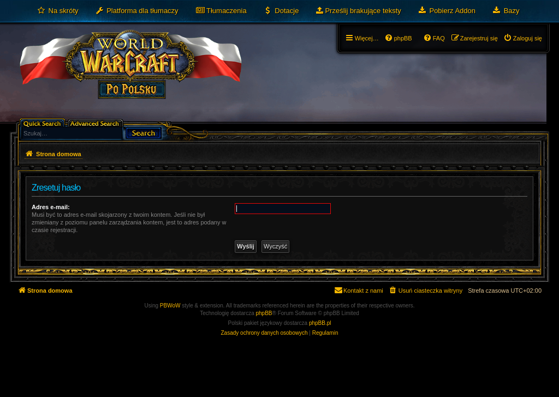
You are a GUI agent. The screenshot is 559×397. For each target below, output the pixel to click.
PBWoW (170, 306)
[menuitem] (58, 11)
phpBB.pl (320, 323)
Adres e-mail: (51, 207)
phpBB (264, 313)
